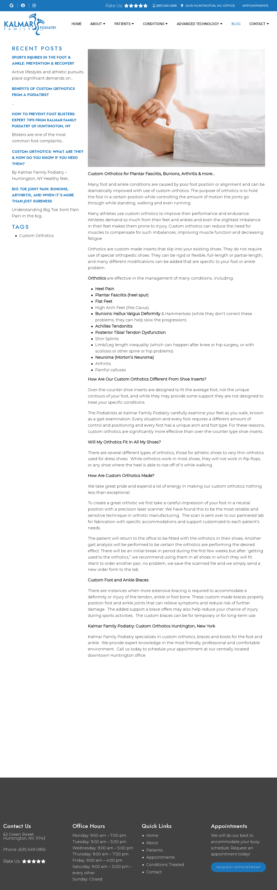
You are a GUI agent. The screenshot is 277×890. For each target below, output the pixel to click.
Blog (236, 24)
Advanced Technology (198, 24)
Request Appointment (238, 867)
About (96, 24)
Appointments (255, 6)
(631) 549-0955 (166, 6)
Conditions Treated (165, 864)
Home (77, 24)
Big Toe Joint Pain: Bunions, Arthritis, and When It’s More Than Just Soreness (43, 195)
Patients (122, 24)
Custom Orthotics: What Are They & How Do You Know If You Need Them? (48, 157)
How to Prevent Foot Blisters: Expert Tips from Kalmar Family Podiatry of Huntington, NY (44, 120)
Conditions (153, 24)
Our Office (210, 6)
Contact (257, 24)
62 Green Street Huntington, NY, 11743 (24, 836)
